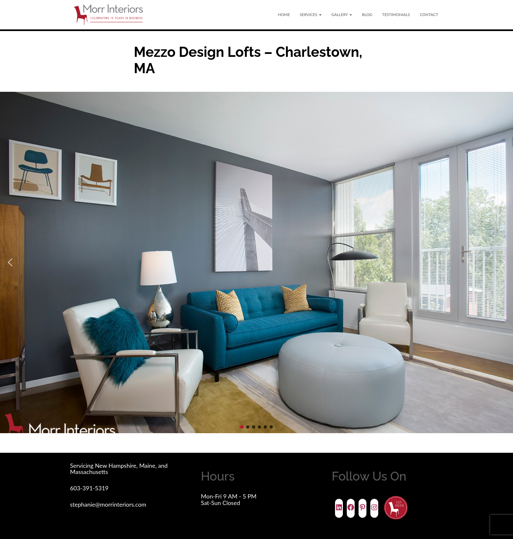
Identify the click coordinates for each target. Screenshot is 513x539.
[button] (10, 262)
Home (284, 14)
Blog (367, 14)
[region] (256, 262)
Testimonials (396, 14)
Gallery (341, 14)
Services (311, 14)
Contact (429, 14)
